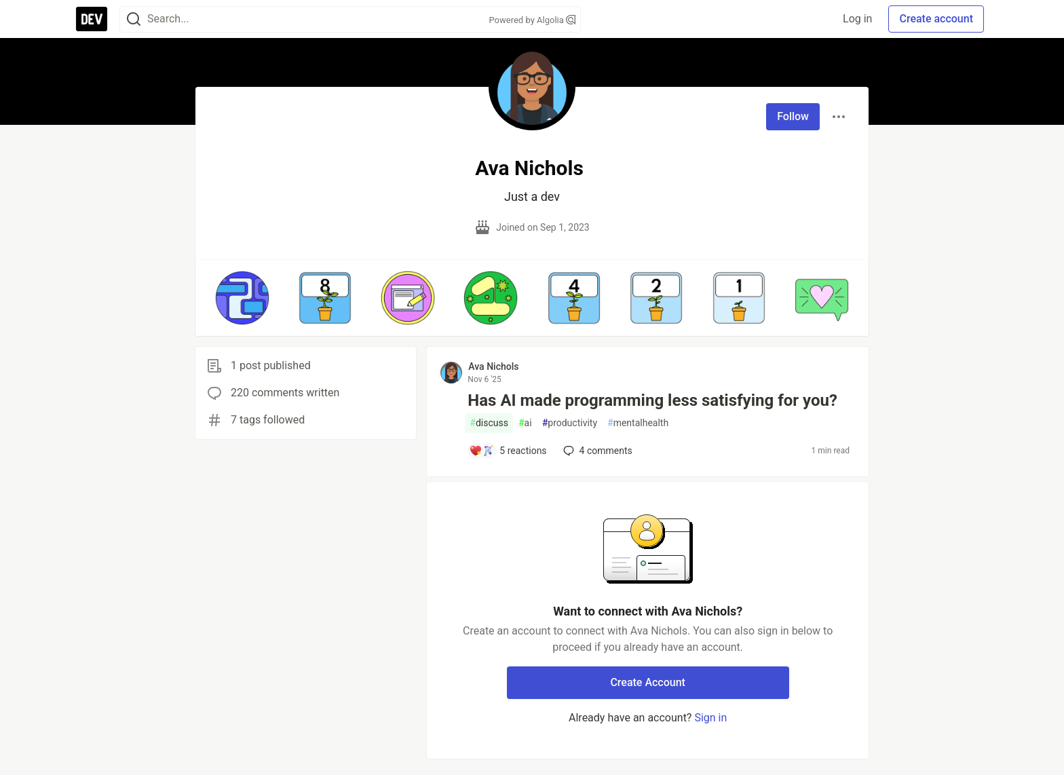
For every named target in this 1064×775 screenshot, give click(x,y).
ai (525, 423)
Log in (857, 18)
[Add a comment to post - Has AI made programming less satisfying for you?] (507, 450)
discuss (489, 423)
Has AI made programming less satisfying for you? (652, 400)
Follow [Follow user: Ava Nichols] (793, 116)
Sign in (710, 717)
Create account (936, 18)
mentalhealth (637, 423)
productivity (569, 423)
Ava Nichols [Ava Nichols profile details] (493, 366)
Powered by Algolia (532, 20)
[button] (242, 298)
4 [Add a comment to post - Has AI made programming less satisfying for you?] (596, 450)
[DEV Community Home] (92, 19)
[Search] (133, 19)
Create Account (647, 682)
